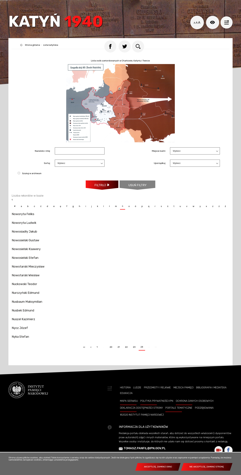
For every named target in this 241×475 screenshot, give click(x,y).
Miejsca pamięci (183, 401)
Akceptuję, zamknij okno (158, 466)
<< (83, 360)
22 (125, 360)
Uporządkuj (159, 170)
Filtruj (100, 191)
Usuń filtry (133, 190)
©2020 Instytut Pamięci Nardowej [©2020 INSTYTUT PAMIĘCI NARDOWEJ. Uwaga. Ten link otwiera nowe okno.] (142, 429)
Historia (125, 401)
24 (141, 360)
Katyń (58, 24)
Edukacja (126, 407)
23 (133, 360)
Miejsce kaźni (158, 157)
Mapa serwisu (129, 415)
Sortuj (47, 170)
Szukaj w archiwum (31, 179)
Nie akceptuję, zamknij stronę (206, 466)
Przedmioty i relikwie (157, 401)
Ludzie (137, 401)
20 (109, 360)
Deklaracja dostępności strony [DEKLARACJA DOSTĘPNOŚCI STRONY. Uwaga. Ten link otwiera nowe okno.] (141, 422)
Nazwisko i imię (42, 157)
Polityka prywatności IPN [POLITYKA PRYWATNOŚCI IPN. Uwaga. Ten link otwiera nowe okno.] (156, 415)
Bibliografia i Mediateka (211, 401)
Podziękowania (204, 422)
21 (117, 360)
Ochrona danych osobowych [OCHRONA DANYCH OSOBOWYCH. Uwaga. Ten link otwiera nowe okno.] (194, 415)
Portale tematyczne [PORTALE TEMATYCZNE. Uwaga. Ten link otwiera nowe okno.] (178, 422)
